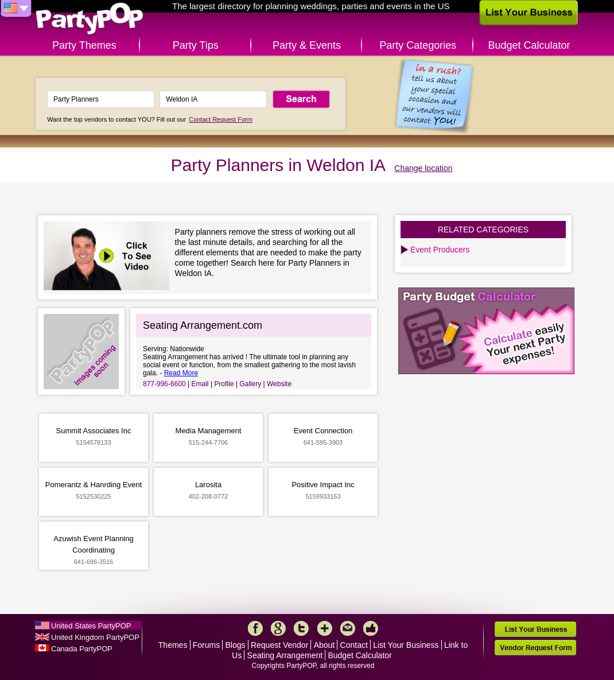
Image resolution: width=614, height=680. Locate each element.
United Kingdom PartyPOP (95, 637)
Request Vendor (279, 645)
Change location (423, 168)
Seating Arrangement (285, 655)
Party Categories (417, 45)
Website (279, 384)
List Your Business (405, 645)
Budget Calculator (529, 45)
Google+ (278, 628)
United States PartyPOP (91, 625)
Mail (347, 628)
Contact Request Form (220, 119)
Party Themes (84, 45)
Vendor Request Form (535, 647)
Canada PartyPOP (81, 648)
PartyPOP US (89, 19)
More (324, 628)
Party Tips (196, 45)
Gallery (250, 384)
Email (200, 384)
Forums (206, 645)
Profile (224, 384)
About (324, 645)
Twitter (301, 628)
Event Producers (440, 249)
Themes (173, 645)
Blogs (236, 645)
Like (370, 628)
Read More (181, 373)
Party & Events (307, 45)
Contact (354, 645)
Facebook (255, 628)
